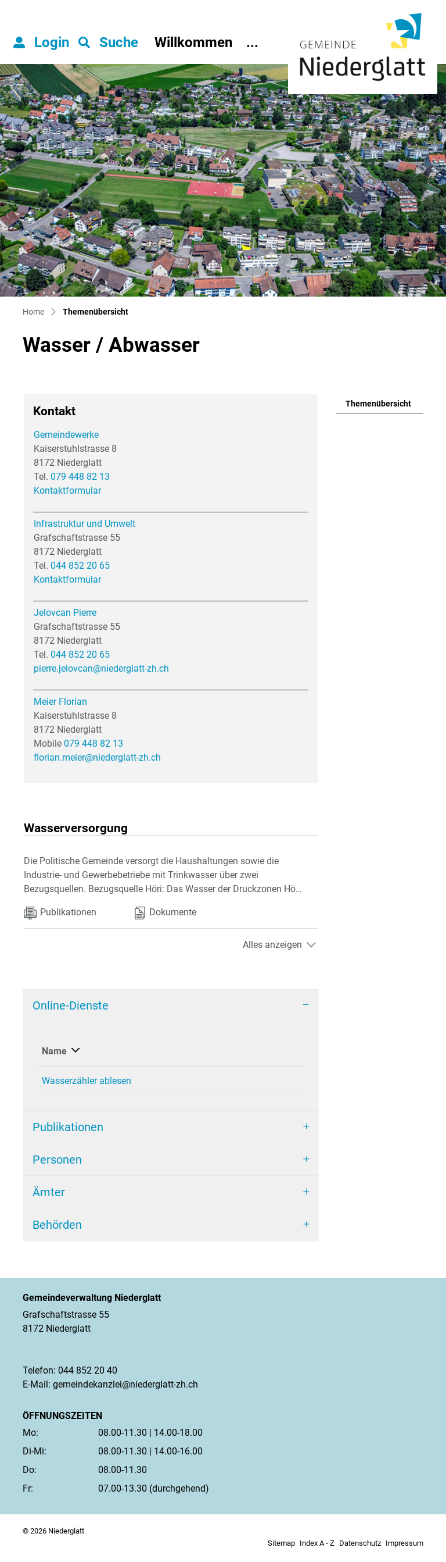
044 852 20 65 (80, 565)
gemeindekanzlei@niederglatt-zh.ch (125, 1388)
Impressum (404, 1547)
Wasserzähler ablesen (86, 1080)
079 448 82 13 (80, 476)
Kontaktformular (67, 490)
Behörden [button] (57, 1229)
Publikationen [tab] (60, 913)
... (252, 42)
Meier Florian (60, 701)
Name (54, 1051)
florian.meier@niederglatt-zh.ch (97, 757)
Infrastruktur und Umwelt (84, 523)
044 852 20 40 (87, 1374)
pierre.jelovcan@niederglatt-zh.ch (101, 668)
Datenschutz (360, 1547)
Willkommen (193, 42)
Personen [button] (57, 1164)
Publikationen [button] (68, 1131)
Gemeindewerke (66, 434)
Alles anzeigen (272, 944)
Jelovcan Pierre (65, 612)
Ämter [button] (49, 1196)
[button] (108, 42)
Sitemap (281, 1547)
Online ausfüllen (256, 1081)
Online (206, 1051)
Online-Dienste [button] (71, 1005)
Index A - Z (317, 1547)
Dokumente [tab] (165, 913)
